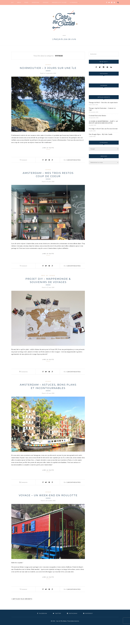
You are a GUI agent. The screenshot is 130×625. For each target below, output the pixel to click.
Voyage (46, 2)
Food (26, 2)
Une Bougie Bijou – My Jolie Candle (100, 134)
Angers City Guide (59, 2)
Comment (23, 160)
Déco (19, 2)
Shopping (35, 2)
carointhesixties (73, 160)
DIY (12, 2)
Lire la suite (48, 148)
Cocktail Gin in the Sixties (97, 115)
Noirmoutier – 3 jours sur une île (48, 68)
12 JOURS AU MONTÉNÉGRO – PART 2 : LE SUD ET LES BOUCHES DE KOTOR (103, 122)
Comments (23, 372)
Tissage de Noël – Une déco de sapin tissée (103, 102)
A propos (73, 2)
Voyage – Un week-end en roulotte (48, 495)
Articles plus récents (21, 599)
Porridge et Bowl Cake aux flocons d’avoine (103, 129)
